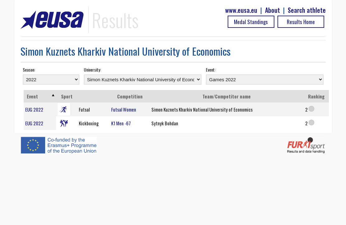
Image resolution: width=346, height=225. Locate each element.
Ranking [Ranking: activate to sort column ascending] (316, 96)
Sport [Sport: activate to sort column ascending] (67, 96)
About (272, 10)
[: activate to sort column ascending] (93, 96)
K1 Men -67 (121, 123)
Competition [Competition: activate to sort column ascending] (130, 96)
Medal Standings (251, 22)
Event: (211, 69)
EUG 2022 (34, 109)
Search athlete (307, 10)
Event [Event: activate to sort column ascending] (32, 96)
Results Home (301, 22)
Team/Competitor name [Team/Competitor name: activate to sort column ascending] (226, 96)
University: (92, 69)
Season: (29, 69)
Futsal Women (123, 109)
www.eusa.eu (241, 10)
